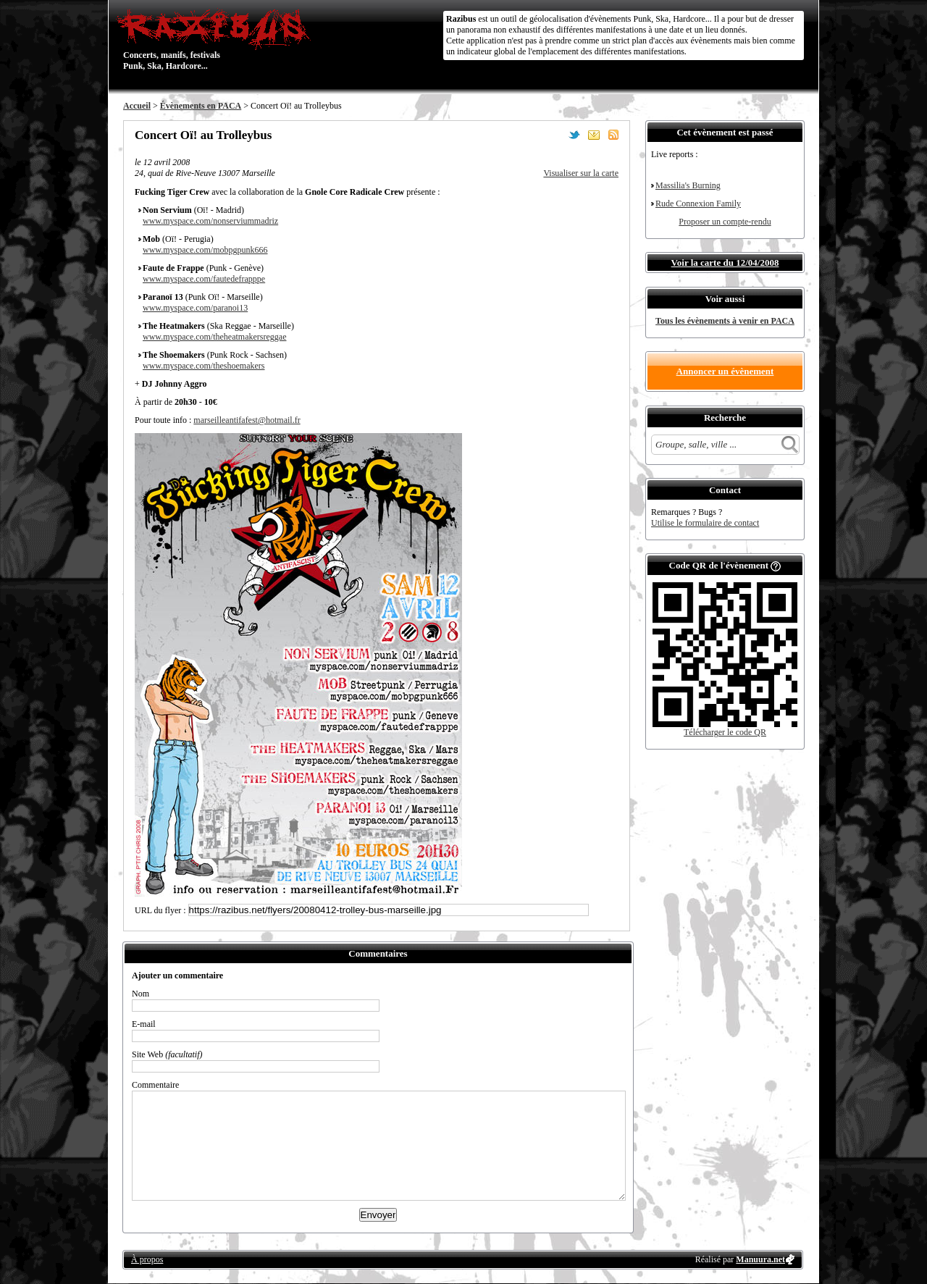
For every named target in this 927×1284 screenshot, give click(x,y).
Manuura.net (760, 1259)
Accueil (137, 106)
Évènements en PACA (200, 106)
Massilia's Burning (688, 185)
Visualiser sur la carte (580, 173)
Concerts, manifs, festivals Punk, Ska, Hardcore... (217, 39)
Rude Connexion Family (698, 203)
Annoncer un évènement (725, 371)
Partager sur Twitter (574, 134)
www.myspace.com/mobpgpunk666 (205, 250)
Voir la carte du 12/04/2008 (725, 262)
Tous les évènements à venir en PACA (724, 321)
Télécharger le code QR (725, 732)
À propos (147, 1259)
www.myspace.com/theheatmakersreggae (214, 337)
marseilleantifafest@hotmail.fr (246, 420)
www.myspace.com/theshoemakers (204, 366)
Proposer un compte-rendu (725, 222)
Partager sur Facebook (555, 134)
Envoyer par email (594, 134)
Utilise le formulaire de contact (705, 523)
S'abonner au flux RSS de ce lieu (613, 134)
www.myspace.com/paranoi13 (195, 308)
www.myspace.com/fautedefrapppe (204, 279)
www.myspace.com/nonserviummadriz (210, 221)
